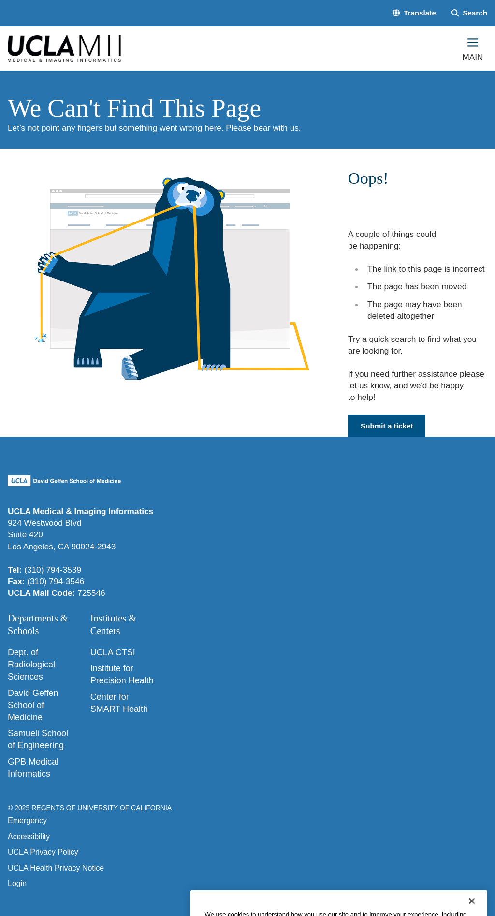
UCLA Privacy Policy (43, 852)
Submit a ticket (387, 426)
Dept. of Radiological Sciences (31, 664)
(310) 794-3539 (52, 570)
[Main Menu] (472, 48)
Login (17, 883)
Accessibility (29, 836)
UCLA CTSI (112, 652)
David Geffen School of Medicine (33, 705)
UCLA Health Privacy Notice (56, 868)
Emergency (27, 820)
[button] (414, 13)
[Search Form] (469, 13)
